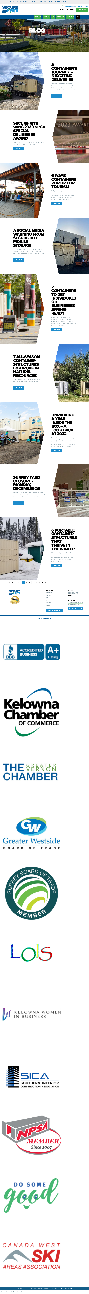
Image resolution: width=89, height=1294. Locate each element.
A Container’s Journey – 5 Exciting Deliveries (64, 72)
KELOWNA (19, 2)
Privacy (48, 604)
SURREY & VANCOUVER (40, 2)
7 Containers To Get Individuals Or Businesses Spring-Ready (63, 300)
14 (42, 583)
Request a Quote (82, 6)
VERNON (51, 2)
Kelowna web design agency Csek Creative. (63, 1288)
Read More (57, 96)
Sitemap (48, 606)
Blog (78, 17)
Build (72, 10)
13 (39, 583)
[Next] (49, 583)
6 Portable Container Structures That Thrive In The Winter (64, 540)
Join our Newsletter (54, 611)
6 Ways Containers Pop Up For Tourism (63, 181)
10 (30, 583)
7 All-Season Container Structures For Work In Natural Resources (26, 366)
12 (36, 583)
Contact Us (70, 17)
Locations (37, 17)
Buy (66, 10)
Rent (62, 10)
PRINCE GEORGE (61, 2)
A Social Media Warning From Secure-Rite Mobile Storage (28, 238)
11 (33, 583)
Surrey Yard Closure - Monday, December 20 (26, 483)
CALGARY (11, 2)
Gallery (48, 598)
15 (46, 583)
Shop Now (82, 10)
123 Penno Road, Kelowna (75, 603)
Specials (48, 603)
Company (46, 17)
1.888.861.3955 (68, 6)
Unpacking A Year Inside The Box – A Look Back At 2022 (62, 425)
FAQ (53, 17)
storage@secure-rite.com (76, 598)
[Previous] (1, 583)
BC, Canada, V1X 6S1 (73, 605)
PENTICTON (28, 2)
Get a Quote (60, 17)
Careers (48, 596)
